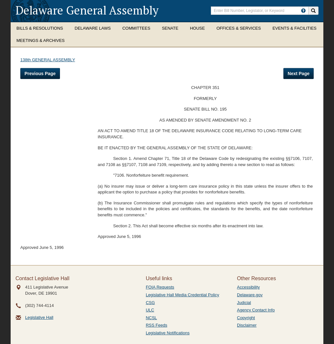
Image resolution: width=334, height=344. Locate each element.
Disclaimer (247, 325)
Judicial (244, 302)
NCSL (151, 317)
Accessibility (248, 287)
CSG (150, 302)
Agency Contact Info (256, 310)
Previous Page (40, 73)
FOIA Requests (160, 287)
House (197, 28)
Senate (170, 28)
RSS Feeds (156, 325)
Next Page (298, 73)
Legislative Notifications (168, 332)
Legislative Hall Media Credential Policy (182, 294)
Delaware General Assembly (87, 10)
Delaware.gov (250, 294)
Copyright (246, 317)
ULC (150, 310)
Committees (136, 28)
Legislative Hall (39, 317)
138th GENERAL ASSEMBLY (47, 59)
